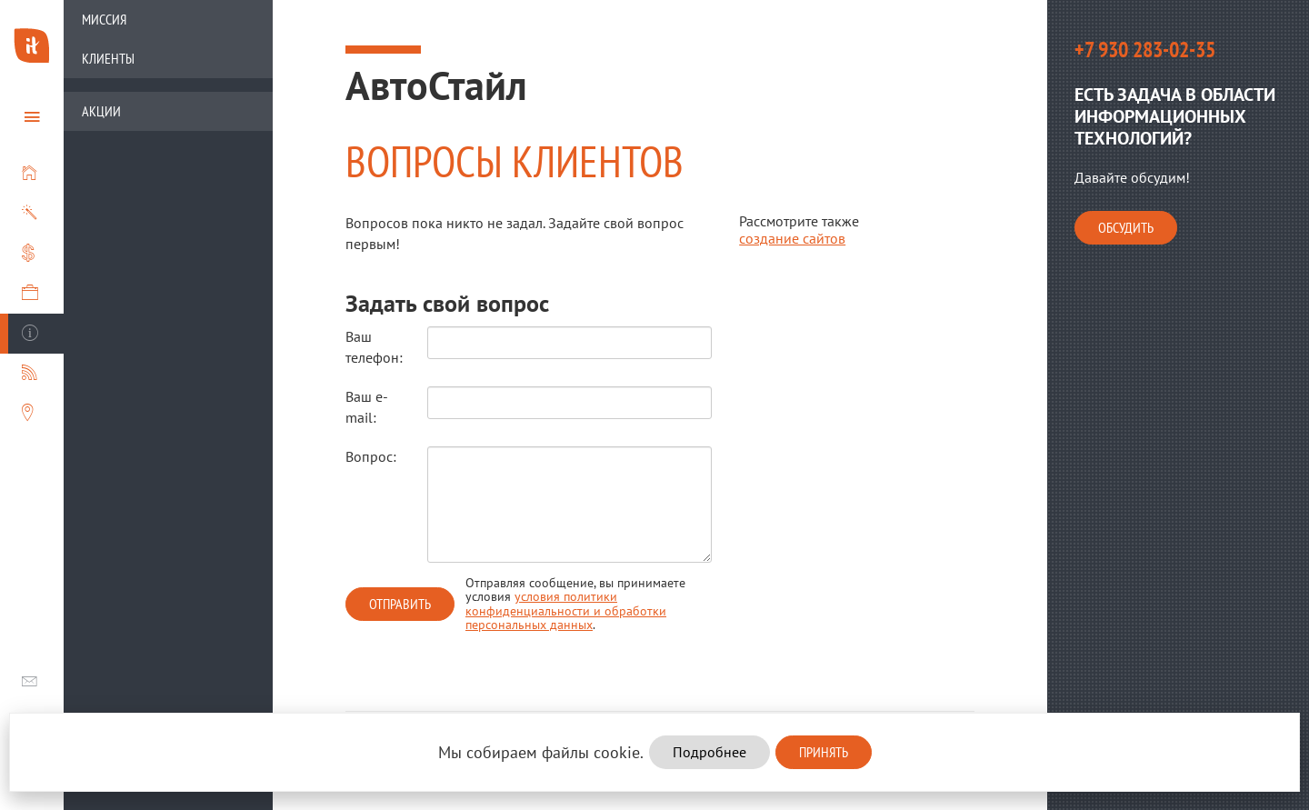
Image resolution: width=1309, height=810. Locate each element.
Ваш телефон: (372, 346)
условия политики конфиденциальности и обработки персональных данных (565, 610)
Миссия (104, 19)
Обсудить (1126, 227)
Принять (823, 752)
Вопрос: (370, 456)
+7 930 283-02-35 (1144, 49)
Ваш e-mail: (366, 406)
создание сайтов (792, 238)
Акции (101, 111)
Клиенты (108, 58)
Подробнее (709, 752)
